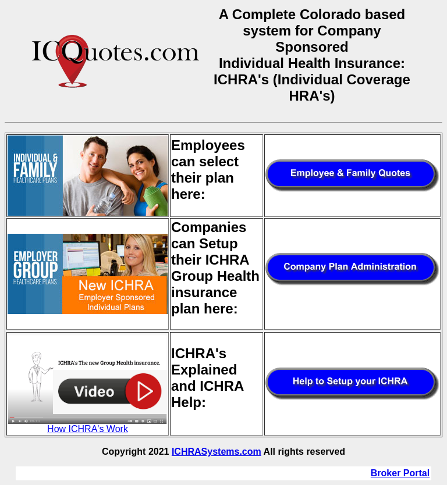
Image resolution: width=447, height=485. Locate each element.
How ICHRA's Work (88, 425)
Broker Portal (400, 473)
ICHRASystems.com (216, 452)
